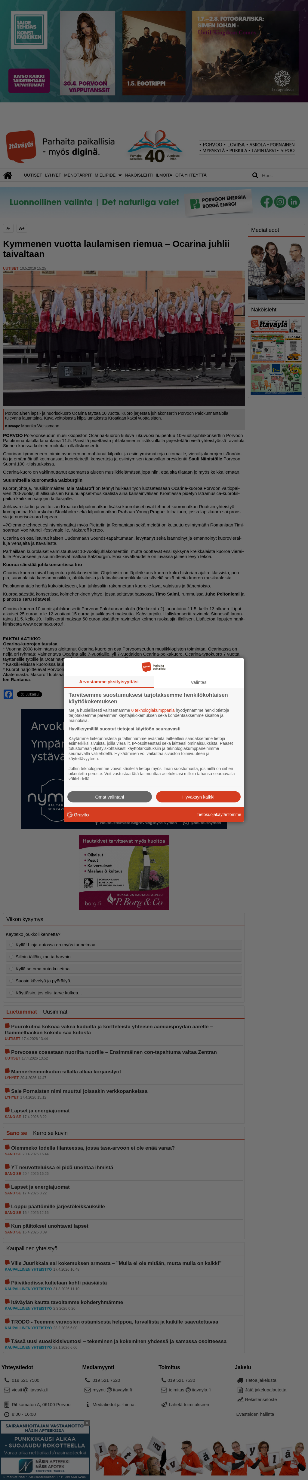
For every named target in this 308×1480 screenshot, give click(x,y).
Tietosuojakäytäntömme (219, 814)
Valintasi (199, 682)
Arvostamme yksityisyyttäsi (109, 681)
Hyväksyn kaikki (198, 796)
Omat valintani (109, 796)
